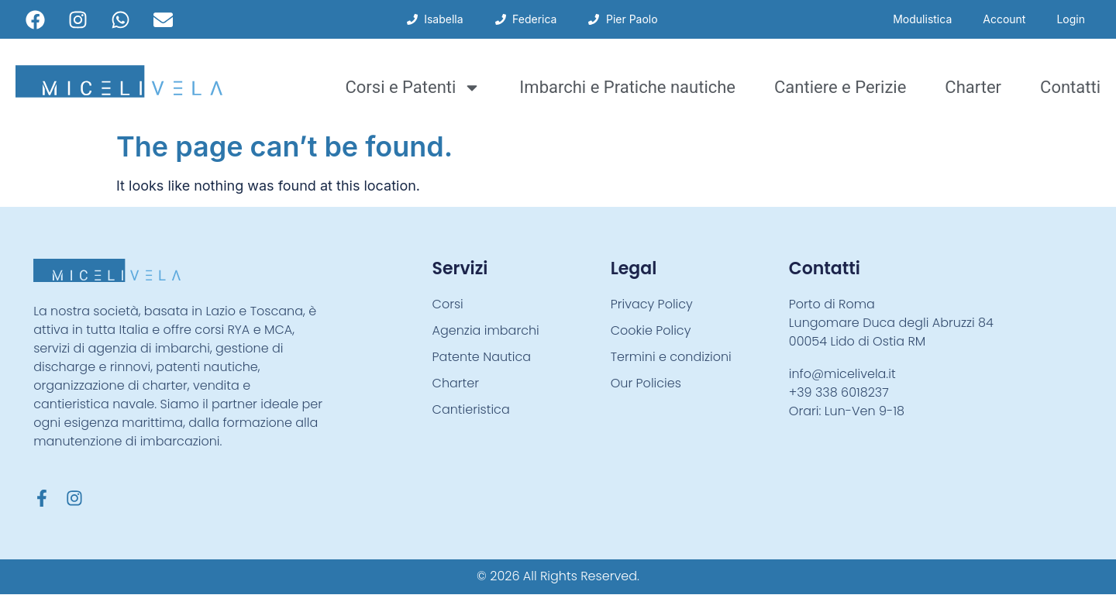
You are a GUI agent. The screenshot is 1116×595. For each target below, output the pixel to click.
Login (1070, 19)
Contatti (1070, 87)
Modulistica (922, 19)
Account (1004, 19)
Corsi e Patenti (412, 87)
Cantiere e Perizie (840, 87)
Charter (973, 87)
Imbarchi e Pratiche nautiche (627, 87)
